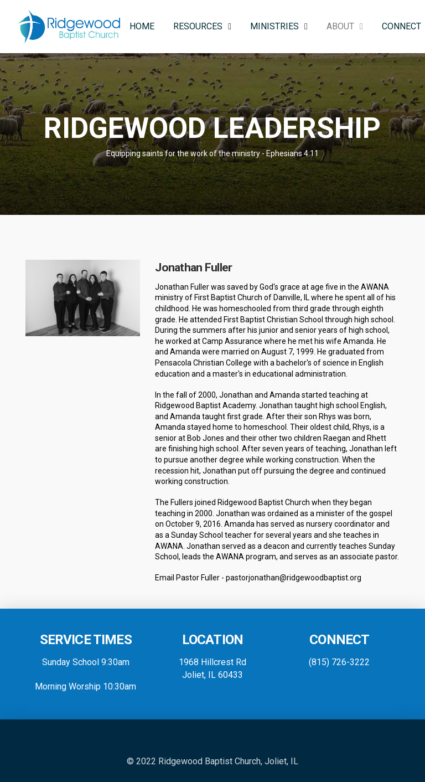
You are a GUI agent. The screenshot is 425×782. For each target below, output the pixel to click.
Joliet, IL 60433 (212, 675)
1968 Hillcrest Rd (212, 662)
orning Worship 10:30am (89, 686)
